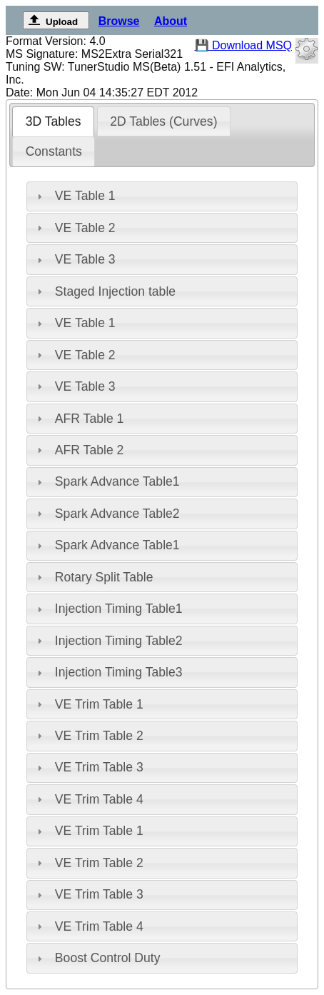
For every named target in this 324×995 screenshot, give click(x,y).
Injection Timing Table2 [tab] (108, 641)
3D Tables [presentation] (53, 121)
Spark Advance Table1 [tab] (107, 481)
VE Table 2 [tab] (75, 228)
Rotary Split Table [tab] (93, 577)
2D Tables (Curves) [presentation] (163, 121)
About (170, 21)
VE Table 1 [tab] (75, 196)
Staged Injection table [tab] (105, 291)
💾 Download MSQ (244, 45)
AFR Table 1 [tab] (78, 418)
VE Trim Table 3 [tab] (88, 767)
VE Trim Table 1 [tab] (88, 704)
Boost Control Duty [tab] (97, 958)
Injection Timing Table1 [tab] (108, 608)
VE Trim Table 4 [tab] (88, 799)
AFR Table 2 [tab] (78, 450)
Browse (119, 21)
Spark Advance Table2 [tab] (107, 513)
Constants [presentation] (54, 151)
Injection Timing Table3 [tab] (108, 672)
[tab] (53, 121)
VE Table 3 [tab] (75, 259)
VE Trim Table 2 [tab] (88, 736)
